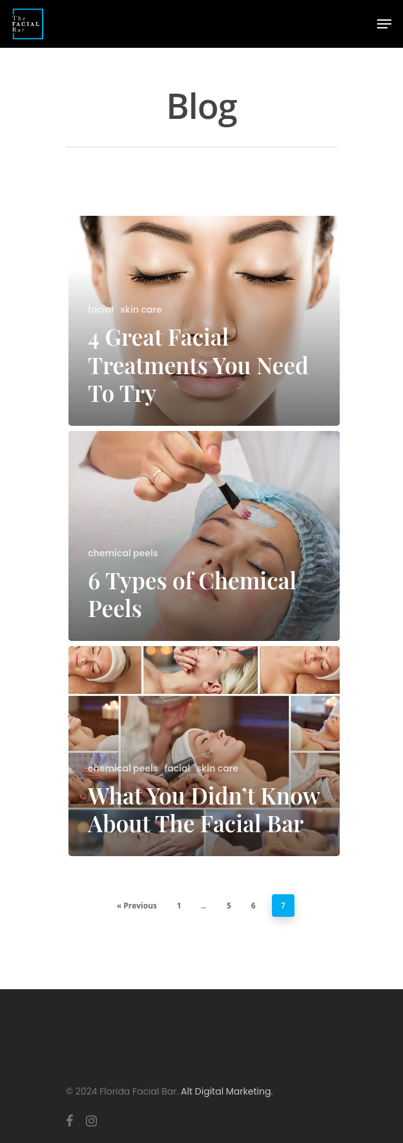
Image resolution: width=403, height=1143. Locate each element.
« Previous (137, 905)
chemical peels (123, 553)
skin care (141, 310)
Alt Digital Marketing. (227, 1091)
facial (101, 310)
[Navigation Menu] (384, 23)
